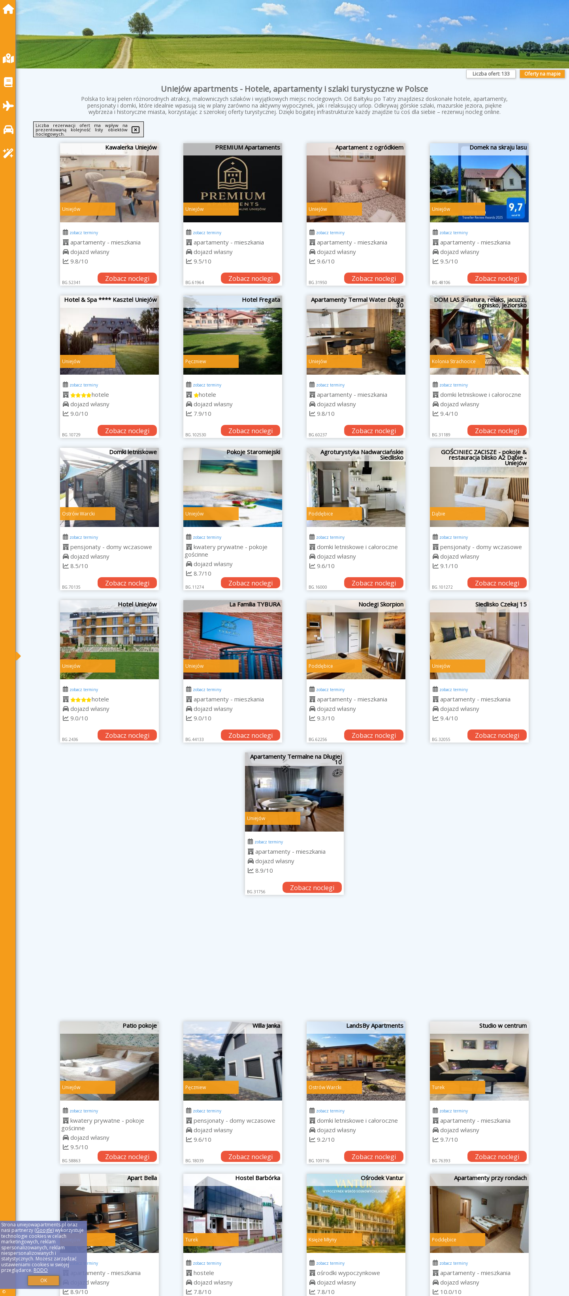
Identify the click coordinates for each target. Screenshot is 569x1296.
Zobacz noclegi (127, 278)
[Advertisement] (294, 962)
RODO (41, 1270)
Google (44, 1230)
